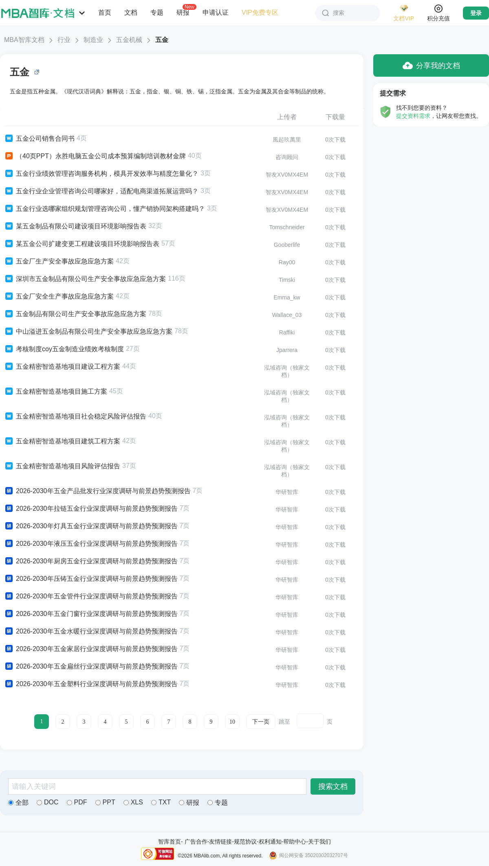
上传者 (287, 116)
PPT (105, 802)
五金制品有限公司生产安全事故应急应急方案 (75, 314)
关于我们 (319, 841)
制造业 (93, 39)
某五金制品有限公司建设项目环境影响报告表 (75, 226)
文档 (130, 12)
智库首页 (169, 841)
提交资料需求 (413, 116)
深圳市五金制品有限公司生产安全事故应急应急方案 (85, 279)
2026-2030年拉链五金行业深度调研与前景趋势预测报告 (91, 508)
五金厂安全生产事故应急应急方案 (59, 296)
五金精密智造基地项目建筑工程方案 (62, 441)
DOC (48, 802)
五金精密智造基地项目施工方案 (55, 391)
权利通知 (270, 841)
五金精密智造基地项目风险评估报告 (62, 466)
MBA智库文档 (24, 39)
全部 (18, 802)
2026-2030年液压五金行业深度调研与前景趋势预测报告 (91, 543)
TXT (161, 802)
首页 (104, 12)
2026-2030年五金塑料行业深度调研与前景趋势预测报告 (91, 684)
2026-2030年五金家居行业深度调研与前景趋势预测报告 (91, 649)
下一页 (260, 722)
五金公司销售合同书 (39, 138)
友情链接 (220, 841)
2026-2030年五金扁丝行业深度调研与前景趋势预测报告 (91, 666)
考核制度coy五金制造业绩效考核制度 (64, 349)
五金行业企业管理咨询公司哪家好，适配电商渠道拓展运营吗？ (101, 191)
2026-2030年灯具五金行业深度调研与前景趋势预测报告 (91, 526)
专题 (156, 12)
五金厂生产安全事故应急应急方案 (59, 261)
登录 (476, 13)
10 (232, 722)
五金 (161, 39)
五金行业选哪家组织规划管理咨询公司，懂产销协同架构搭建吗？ (104, 208)
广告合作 (196, 841)
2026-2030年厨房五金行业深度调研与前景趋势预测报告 (91, 561)
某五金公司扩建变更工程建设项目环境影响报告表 (81, 243)
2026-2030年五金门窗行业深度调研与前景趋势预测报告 (91, 613)
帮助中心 (294, 841)
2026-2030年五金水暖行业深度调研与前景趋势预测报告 (91, 631)
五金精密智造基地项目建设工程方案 (62, 366)
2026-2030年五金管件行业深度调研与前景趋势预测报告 (91, 596)
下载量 (335, 116)
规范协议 (245, 841)
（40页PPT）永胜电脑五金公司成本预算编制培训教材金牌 (95, 156)
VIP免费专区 (260, 12)
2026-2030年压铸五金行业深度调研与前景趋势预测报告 (91, 578)
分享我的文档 (431, 65)
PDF (77, 802)
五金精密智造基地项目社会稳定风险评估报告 (75, 416)
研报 (182, 12)
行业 (63, 39)
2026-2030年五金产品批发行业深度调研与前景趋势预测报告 (97, 491)
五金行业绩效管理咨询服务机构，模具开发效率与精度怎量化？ (101, 173)
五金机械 (129, 39)
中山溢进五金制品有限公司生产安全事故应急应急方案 (88, 331)
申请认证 (216, 12)
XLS (133, 802)
